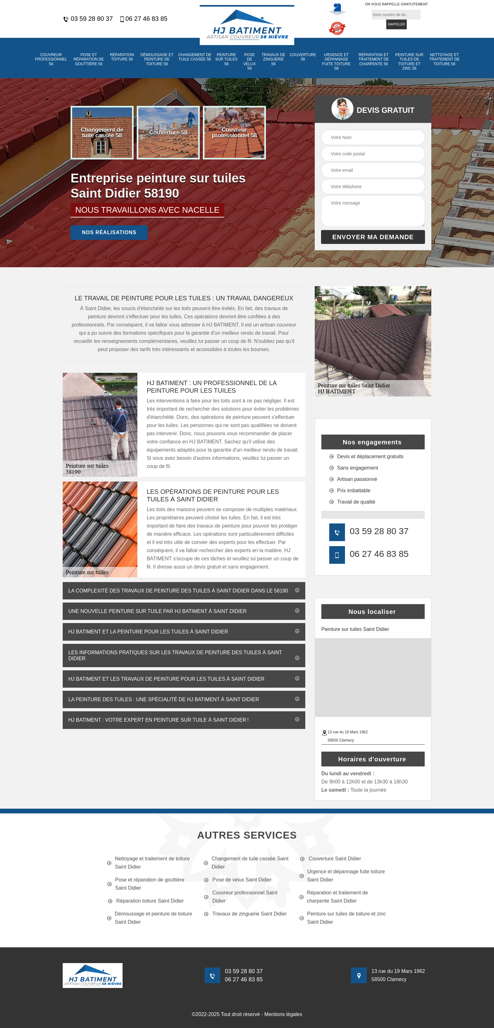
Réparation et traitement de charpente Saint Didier (333, 897)
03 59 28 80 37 (88, 18)
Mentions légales (283, 1014)
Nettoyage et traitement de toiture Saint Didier (148, 862)
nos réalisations (109, 232)
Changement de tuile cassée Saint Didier (245, 862)
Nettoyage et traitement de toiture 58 (444, 59)
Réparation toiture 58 (122, 57)
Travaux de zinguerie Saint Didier (245, 914)
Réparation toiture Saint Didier (145, 901)
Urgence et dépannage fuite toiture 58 (336, 62)
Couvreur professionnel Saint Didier (240, 897)
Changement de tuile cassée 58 (194, 57)
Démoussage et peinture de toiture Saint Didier (149, 918)
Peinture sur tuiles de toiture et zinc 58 (409, 62)
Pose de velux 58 (249, 62)
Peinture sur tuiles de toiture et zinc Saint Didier (342, 918)
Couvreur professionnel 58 (51, 59)
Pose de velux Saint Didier (237, 880)
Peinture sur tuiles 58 (226, 59)
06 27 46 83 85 (143, 18)
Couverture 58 (303, 57)
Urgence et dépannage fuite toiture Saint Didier (342, 875)
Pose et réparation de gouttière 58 (88, 59)
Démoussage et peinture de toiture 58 (157, 59)
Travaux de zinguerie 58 (273, 59)
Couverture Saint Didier (330, 859)
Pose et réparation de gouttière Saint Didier (145, 884)
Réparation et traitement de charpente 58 (374, 59)
